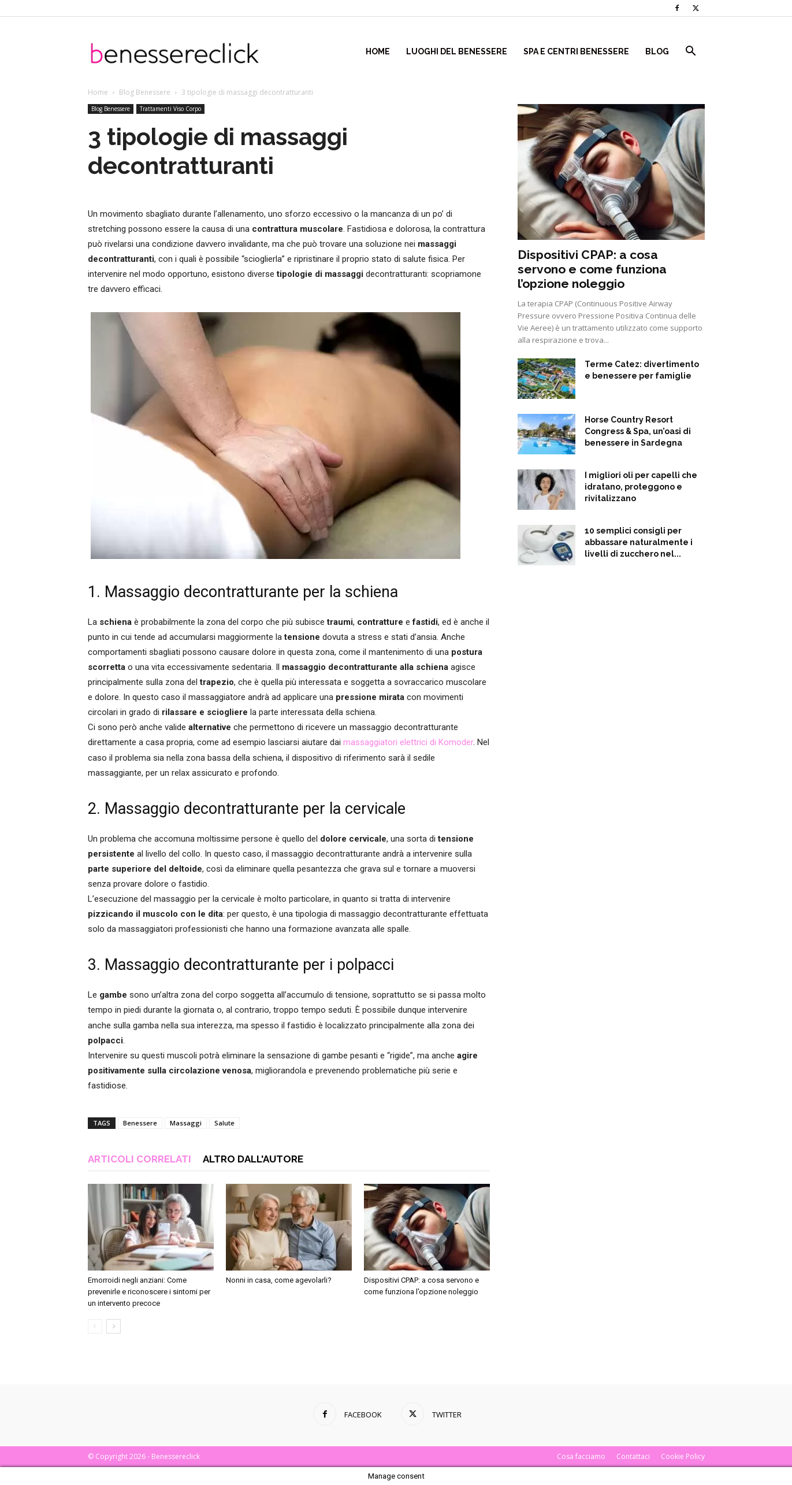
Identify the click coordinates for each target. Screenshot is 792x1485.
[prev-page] (95, 1326)
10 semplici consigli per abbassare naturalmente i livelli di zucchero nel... (639, 542)
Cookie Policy (683, 1456)
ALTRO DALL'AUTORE (253, 1159)
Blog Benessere (144, 92)
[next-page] (113, 1326)
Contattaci (633, 1456)
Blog (657, 51)
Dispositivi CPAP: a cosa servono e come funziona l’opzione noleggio (592, 269)
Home (378, 51)
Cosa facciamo (581, 1456)
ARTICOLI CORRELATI (139, 1159)
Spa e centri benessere (576, 51)
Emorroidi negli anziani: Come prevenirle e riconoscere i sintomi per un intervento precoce (149, 1292)
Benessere (140, 1123)
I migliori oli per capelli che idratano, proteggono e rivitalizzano (641, 487)
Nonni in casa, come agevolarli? (279, 1280)
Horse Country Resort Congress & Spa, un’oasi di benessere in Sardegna (638, 431)
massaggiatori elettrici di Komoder (408, 742)
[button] (691, 52)
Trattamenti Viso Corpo (170, 109)
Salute (224, 1123)
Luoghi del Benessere (456, 51)
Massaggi (186, 1123)
